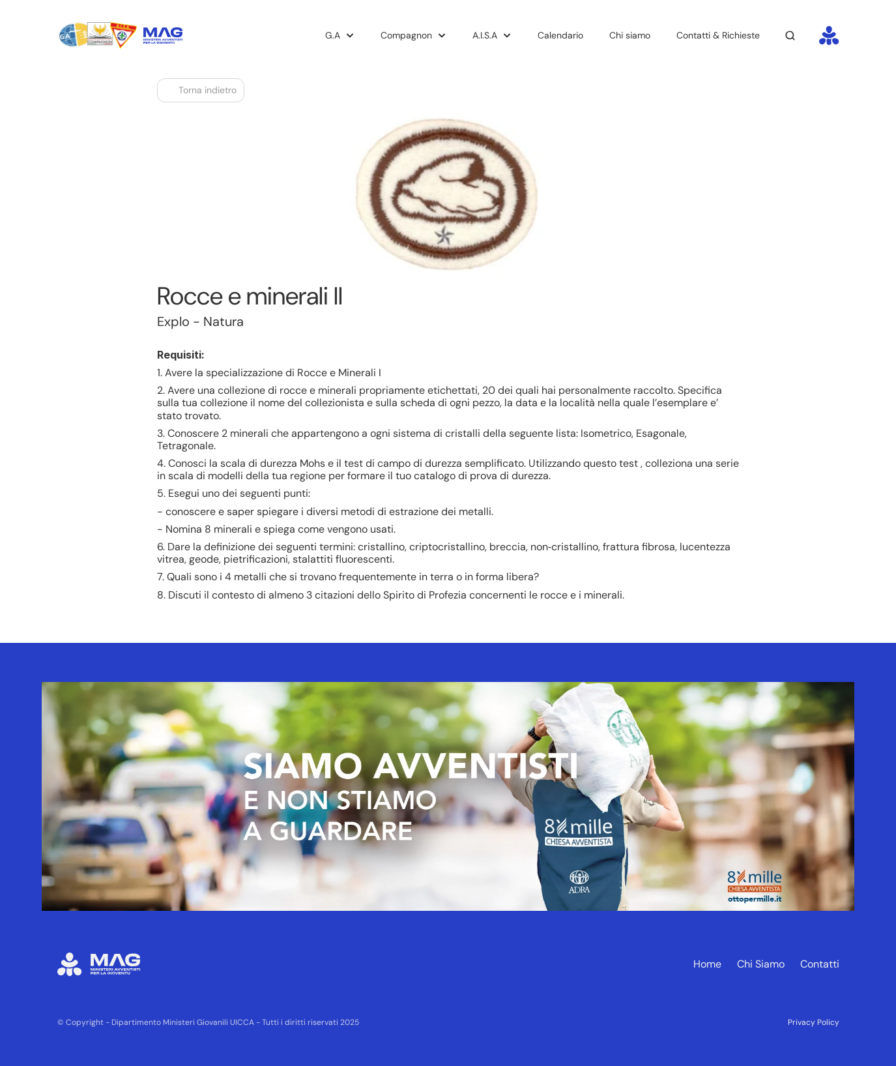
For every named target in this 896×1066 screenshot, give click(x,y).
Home (707, 964)
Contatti (819, 964)
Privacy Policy (813, 1022)
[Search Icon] (790, 36)
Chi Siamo (761, 964)
